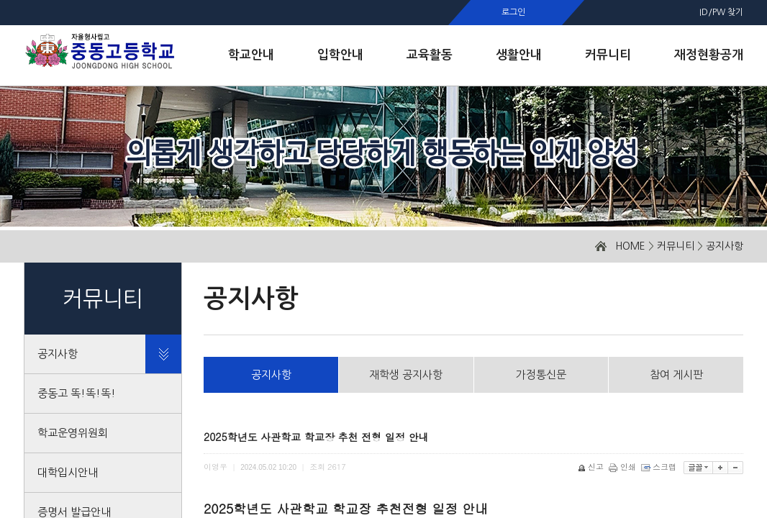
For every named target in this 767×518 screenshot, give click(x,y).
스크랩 (659, 466)
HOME (630, 246)
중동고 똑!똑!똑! (76, 393)
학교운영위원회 (72, 432)
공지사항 (724, 246)
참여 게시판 (676, 374)
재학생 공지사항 (405, 374)
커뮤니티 (675, 246)
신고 (592, 466)
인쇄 (623, 466)
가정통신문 (541, 374)
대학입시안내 (67, 472)
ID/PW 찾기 (721, 12)
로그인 (513, 12)
